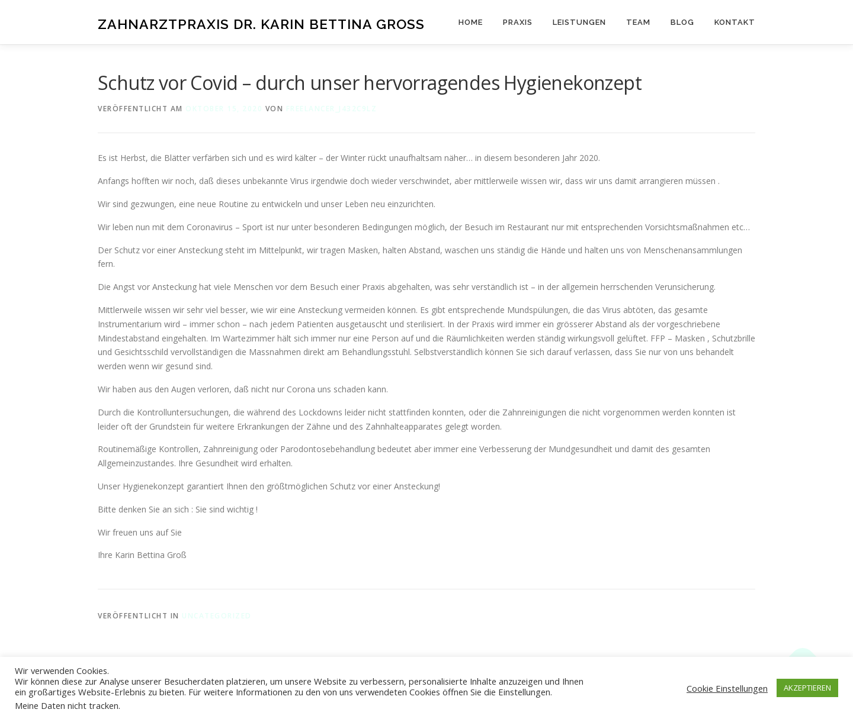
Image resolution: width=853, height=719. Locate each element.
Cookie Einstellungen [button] (727, 688)
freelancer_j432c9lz (331, 109)
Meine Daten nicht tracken (66, 705)
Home (470, 22)
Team (638, 22)
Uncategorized (217, 616)
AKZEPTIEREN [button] (807, 687)
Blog (682, 22)
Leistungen (579, 22)
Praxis (518, 22)
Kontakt (734, 22)
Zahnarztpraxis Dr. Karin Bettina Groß (261, 24)
